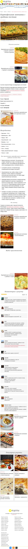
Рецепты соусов (4, 528)
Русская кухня (4, 532)
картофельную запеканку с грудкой (15, 206)
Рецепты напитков (4, 525)
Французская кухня (4, 538)
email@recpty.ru (14, 514)
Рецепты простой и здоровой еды (5, 1)
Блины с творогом (23, 6)
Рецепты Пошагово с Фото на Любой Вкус (14, 510)
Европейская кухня (4, 534)
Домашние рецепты (18, 521)
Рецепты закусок (4, 522)
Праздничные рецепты (19, 518)
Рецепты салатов (4, 527)
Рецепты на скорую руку (19, 528)
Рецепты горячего (4, 518)
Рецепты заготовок (4, 521)
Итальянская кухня (4, 537)
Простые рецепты (18, 522)
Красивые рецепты (18, 525)
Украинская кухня (4, 544)
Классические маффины (27, 6)
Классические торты (8, 6)
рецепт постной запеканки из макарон (15, 90)
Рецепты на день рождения (0, 7)
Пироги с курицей (4, 6)
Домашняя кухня (4, 535)
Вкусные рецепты (11, 6)
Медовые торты (9, 6)
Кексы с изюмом (2, 6)
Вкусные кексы (13, 6)
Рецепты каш (3, 524)
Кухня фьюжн (3, 542)
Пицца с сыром (20, 6)
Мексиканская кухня (5, 545)
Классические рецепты (19, 527)
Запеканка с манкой (15, 6)
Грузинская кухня (4, 541)
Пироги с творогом (16, 6)
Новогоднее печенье (6, 6)
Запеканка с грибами (17, 94)
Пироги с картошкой (22, 6)
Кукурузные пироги (25, 6)
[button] (26, 1)
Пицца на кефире (18, 6)
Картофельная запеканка (6, 94)
